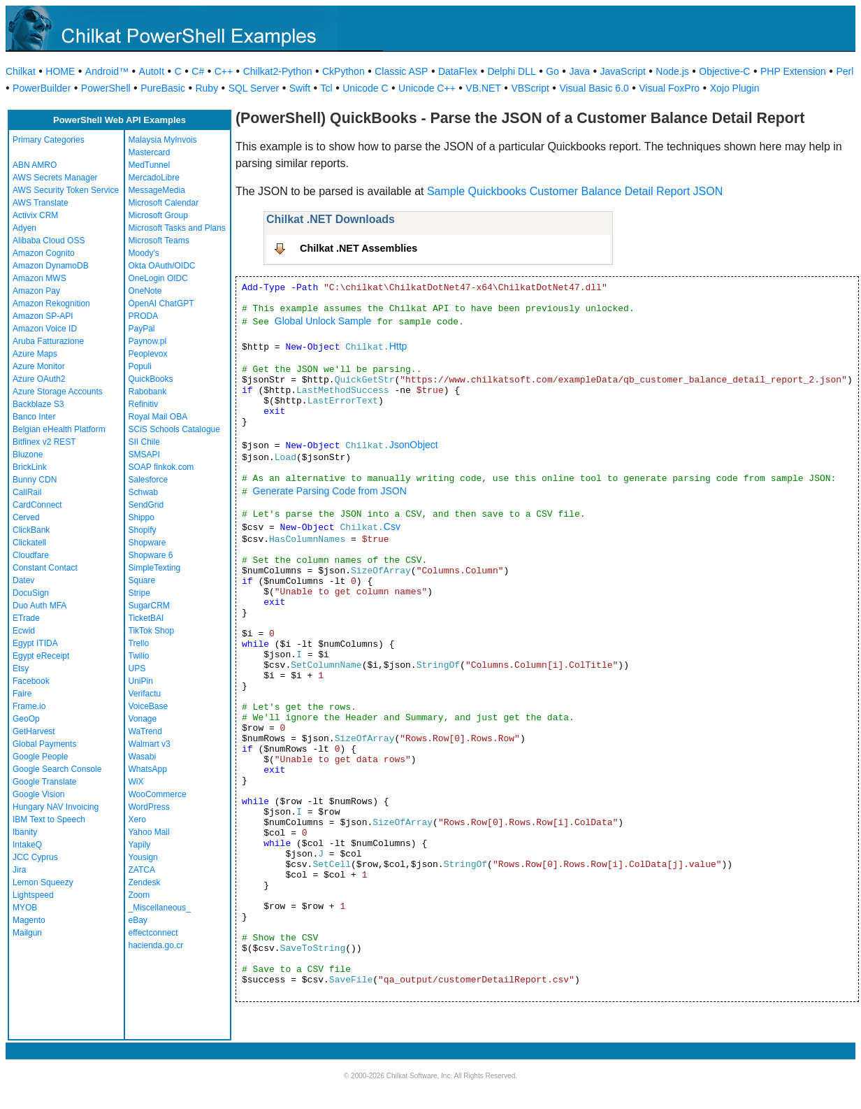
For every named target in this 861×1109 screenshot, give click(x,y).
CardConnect (37, 505)
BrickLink (30, 467)
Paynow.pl (148, 341)
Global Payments (44, 744)
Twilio (139, 656)
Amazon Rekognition (51, 303)
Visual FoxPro (669, 88)
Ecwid (24, 631)
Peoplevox (148, 354)
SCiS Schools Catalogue (174, 429)
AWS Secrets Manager (55, 178)
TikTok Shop (152, 631)
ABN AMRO (35, 165)
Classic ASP (401, 71)
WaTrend (145, 731)
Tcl (327, 88)
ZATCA (142, 870)
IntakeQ (27, 845)
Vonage (143, 719)
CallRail (27, 492)
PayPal (142, 329)
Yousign (143, 857)
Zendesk (145, 882)
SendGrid (146, 505)
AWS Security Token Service (66, 190)
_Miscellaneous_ (160, 908)
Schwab (144, 492)
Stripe (139, 593)
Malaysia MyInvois (163, 140)
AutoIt (152, 71)
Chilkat (21, 71)
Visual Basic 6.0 (593, 88)
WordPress (149, 807)
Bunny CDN (35, 480)
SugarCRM (149, 605)
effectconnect (153, 933)
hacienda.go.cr (156, 945)
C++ (224, 71)
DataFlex (457, 71)
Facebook (31, 681)
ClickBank (31, 530)
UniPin (141, 681)
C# (197, 71)
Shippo (141, 517)
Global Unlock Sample (323, 321)
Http (398, 346)
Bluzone (28, 454)
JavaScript (623, 71)
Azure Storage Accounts (58, 391)
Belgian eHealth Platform (59, 429)
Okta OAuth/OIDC (162, 266)
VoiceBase (148, 706)
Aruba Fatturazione (48, 341)
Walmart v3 (150, 744)
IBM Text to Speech (49, 819)
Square (142, 580)
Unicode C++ (427, 88)
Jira (19, 870)
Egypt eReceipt (41, 656)
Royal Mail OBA (158, 417)
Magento (29, 920)
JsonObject (413, 444)
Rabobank (148, 391)
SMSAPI (144, 454)
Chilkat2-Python (277, 71)
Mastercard (150, 152)
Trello (139, 643)
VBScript (530, 88)
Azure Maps (35, 354)
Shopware (147, 543)
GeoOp (26, 719)
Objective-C (724, 71)
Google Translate (44, 782)
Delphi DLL (511, 71)
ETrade (26, 618)
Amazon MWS (39, 278)
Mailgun (27, 933)
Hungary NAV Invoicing (56, 807)
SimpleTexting (155, 568)
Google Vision (39, 794)
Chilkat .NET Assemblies (358, 248)
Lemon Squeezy (43, 882)
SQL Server (254, 88)
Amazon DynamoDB (51, 266)
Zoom (139, 895)
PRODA (144, 316)
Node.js (672, 71)
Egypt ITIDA (35, 643)
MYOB (25, 908)
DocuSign (31, 593)
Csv (392, 526)
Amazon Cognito (44, 253)
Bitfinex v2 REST (44, 442)
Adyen (24, 228)
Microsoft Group (158, 215)
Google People (40, 756)
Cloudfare (31, 555)
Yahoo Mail (149, 832)
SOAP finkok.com (161, 467)
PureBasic (162, 88)
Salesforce (148, 480)
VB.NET (483, 88)
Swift (299, 88)
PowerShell (106, 88)
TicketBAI (146, 618)
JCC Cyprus (35, 857)
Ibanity (25, 832)
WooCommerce (158, 794)
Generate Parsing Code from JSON (330, 490)
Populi (140, 366)
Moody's (144, 253)
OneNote (145, 291)
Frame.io (29, 706)
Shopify (143, 530)
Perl (844, 71)
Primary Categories (49, 140)
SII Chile (144, 442)
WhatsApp (148, 769)
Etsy (21, 668)
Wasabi (143, 756)
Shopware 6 (151, 555)
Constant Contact (45, 568)
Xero (137, 819)
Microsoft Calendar (164, 203)
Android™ (107, 71)
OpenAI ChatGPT (161, 303)
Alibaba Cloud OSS (49, 240)
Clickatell (29, 543)
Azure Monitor (39, 366)
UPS (137, 668)
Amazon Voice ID (45, 329)
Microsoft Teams (159, 240)
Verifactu (145, 694)
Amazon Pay (36, 291)
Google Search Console (57, 769)
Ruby (206, 88)
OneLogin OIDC (158, 278)
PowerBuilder (42, 88)
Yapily (140, 845)
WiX (136, 782)
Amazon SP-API (43, 316)
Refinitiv (144, 404)
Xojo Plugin (735, 88)
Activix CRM (35, 215)
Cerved (26, 517)
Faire (22, 694)
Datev (23, 580)
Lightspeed (33, 895)
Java (579, 71)
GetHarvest (34, 731)
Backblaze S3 (38, 404)
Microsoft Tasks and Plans (177, 228)
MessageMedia (157, 190)
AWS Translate (40, 203)
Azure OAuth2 (39, 379)
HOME (60, 71)
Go (552, 71)
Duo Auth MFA (39, 605)
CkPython (343, 71)
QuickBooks (151, 379)
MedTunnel (150, 165)
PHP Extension (793, 71)
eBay (138, 920)
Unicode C (365, 88)
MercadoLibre (154, 178)
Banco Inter (34, 417)
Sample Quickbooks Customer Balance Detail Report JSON (575, 191)
